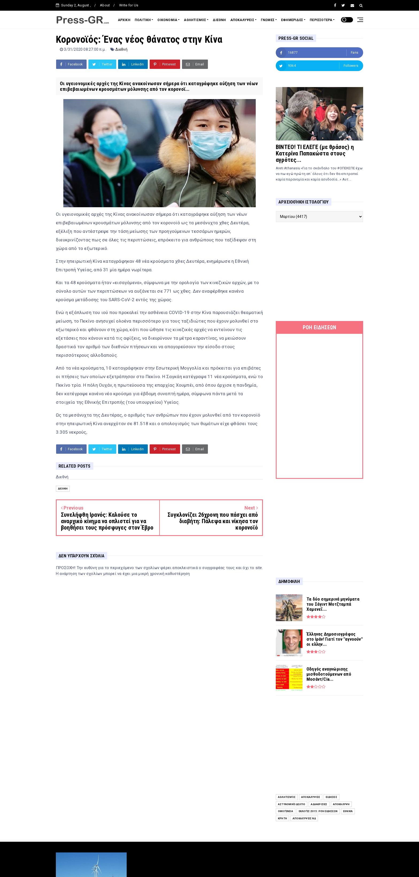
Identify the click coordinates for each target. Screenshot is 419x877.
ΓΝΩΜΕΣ (267, 20)
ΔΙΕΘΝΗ (219, 20)
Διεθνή (121, 49)
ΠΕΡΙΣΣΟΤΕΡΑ (321, 20)
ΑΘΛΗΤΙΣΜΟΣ (195, 20)
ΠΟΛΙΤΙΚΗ (143, 20)
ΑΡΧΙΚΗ (124, 20)
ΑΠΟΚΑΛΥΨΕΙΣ (242, 20)
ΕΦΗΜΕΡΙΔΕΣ (292, 20)
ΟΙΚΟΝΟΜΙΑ (167, 20)
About (105, 5)
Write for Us (128, 5)
